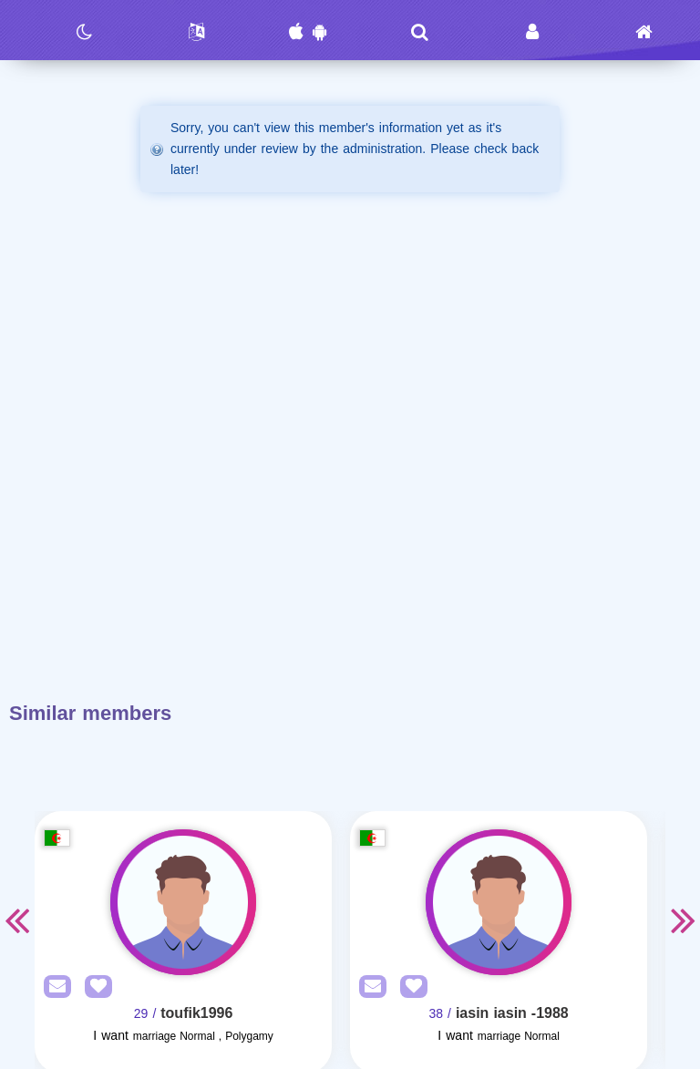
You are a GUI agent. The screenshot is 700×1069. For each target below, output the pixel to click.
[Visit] (183, 902)
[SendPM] (53, 987)
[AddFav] (94, 987)
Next (683, 919)
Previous (16, 919)
